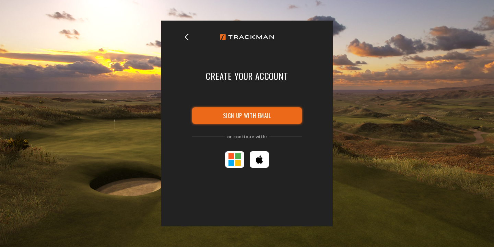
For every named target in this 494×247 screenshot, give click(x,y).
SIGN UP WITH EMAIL (247, 115)
